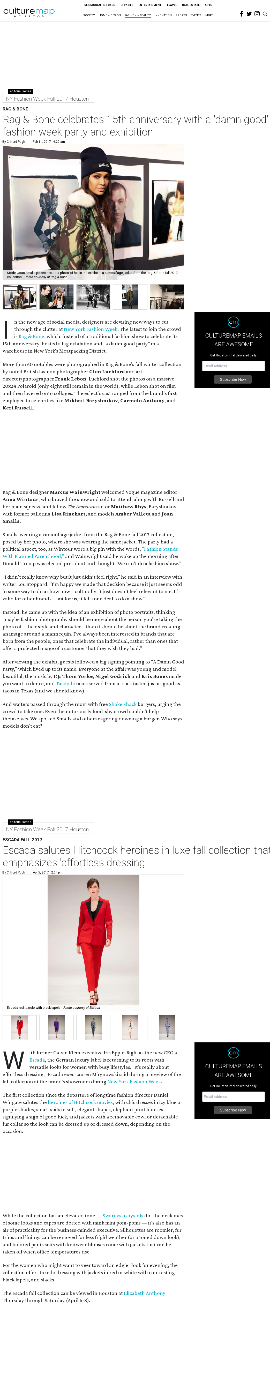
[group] (20, 297)
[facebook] (241, 14)
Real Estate (191, 5)
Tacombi (66, 683)
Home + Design (110, 15)
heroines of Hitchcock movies (80, 1102)
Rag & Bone (31, 336)
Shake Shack (123, 704)
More (209, 15)
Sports (181, 15)
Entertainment (149, 5)
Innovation (163, 15)
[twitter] (249, 14)
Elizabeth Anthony (145, 1293)
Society (89, 15)
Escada (37, 1060)
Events (196, 15)
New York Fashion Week (90, 329)
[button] (20, 1027)
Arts (208, 5)
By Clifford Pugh (13, 142)
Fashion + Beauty (138, 15)
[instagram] (257, 14)
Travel (172, 5)
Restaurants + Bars (99, 5)
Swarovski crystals (123, 1215)
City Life (127, 5)
